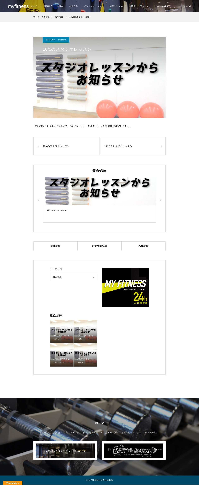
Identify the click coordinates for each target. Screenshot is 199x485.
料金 (61, 6)
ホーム (34, 6)
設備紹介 (48, 6)
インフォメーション (94, 6)
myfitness (62, 40)
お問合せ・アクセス (139, 6)
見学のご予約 (116, 6)
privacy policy (161, 6)
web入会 (73, 6)
